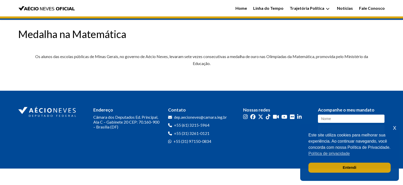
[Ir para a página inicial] (47, 111)
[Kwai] (276, 116)
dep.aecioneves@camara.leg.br (200, 117)
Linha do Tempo (268, 8)
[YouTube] (284, 116)
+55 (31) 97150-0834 (192, 141)
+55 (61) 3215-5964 (191, 125)
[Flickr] (292, 116)
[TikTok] (268, 116)
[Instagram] (245, 116)
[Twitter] (260, 116)
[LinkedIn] (299, 116)
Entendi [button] (349, 167)
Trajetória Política (309, 8)
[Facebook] (252, 116)
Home (241, 8)
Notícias (345, 8)
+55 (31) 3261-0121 (191, 133)
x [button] (394, 127)
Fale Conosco (372, 8)
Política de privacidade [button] (329, 153)
